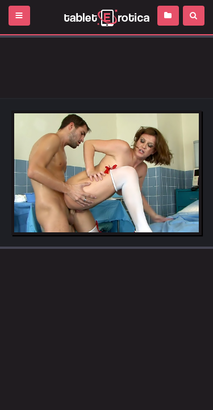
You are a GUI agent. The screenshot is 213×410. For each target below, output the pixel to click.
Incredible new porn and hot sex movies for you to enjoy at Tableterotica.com (106, 17)
